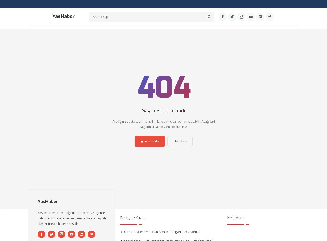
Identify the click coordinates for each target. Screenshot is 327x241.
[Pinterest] (269, 17)
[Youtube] (251, 17)
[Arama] (209, 16)
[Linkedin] (260, 17)
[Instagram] (241, 17)
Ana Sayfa (149, 141)
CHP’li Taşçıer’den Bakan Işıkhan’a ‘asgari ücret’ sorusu (162, 232)
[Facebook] (223, 17)
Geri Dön (181, 141)
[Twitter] (232, 17)
